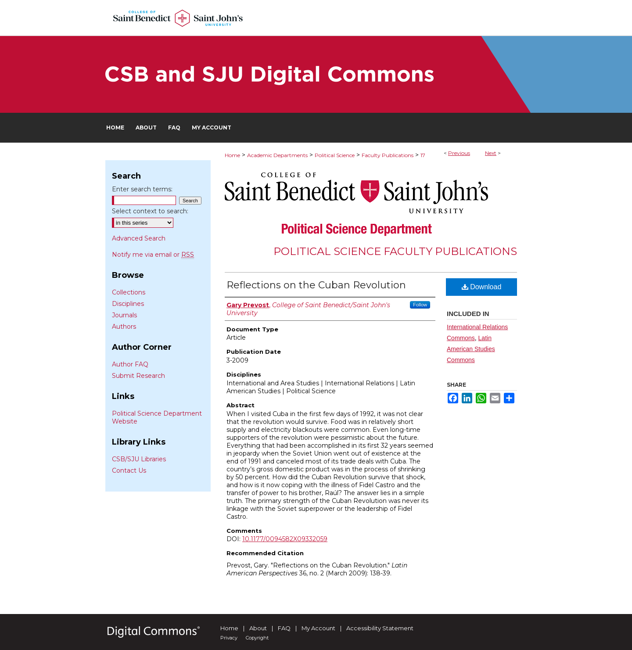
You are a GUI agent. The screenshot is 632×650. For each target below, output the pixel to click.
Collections (128, 292)
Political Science (335, 155)
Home (232, 155)
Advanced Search (138, 238)
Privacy (228, 638)
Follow (420, 304)
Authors (124, 326)
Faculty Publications (387, 155)
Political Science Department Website (157, 417)
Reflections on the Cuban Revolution (316, 285)
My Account (318, 628)
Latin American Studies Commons (471, 348)
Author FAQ (130, 364)
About (258, 628)
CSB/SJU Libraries (139, 459)
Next (490, 153)
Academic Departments (277, 155)
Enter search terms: (142, 189)
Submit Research (138, 376)
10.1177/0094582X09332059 (284, 539)
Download (482, 287)
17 (422, 155)
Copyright (257, 638)
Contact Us (129, 470)
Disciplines (128, 304)
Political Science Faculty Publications (395, 251)
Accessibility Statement (379, 628)
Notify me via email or (153, 255)
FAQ (284, 628)
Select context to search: (150, 211)
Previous (459, 153)
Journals (124, 315)
